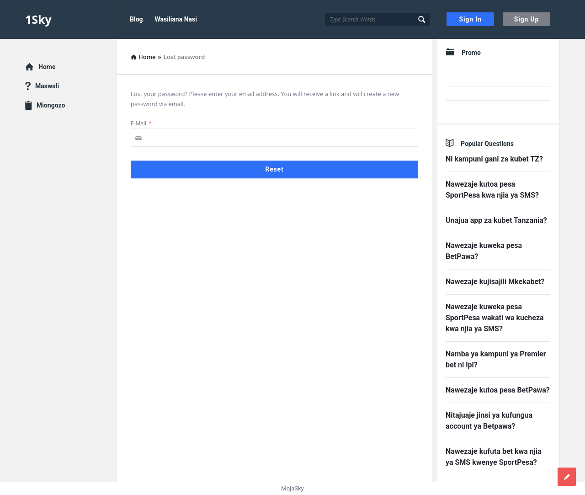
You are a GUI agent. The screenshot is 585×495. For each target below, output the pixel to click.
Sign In (470, 19)
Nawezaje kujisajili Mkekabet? (495, 281)
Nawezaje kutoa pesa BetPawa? (498, 390)
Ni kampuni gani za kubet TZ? (494, 159)
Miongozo (51, 105)
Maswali (47, 86)
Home (46, 66)
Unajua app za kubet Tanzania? (496, 220)
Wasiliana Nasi (176, 19)
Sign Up (526, 19)
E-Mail (141, 123)
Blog (136, 19)
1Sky (38, 19)
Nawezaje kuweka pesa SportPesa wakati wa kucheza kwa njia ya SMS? (495, 317)
